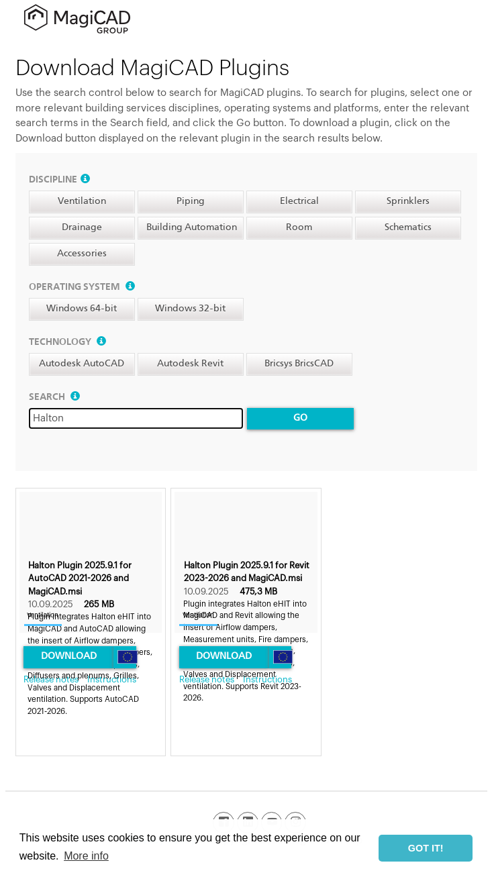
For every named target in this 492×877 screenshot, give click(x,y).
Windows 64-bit (81, 308)
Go (300, 418)
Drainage (82, 227)
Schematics (408, 227)
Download (69, 656)
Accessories (82, 253)
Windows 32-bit (190, 308)
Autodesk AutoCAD (81, 363)
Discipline (59, 180)
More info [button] (86, 856)
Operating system (82, 287)
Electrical (299, 201)
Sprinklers (408, 201)
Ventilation (82, 201)
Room (299, 227)
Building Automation (191, 227)
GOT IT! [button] (426, 848)
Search (54, 397)
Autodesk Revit (190, 363)
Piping (191, 201)
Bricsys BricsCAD (299, 363)
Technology (67, 342)
